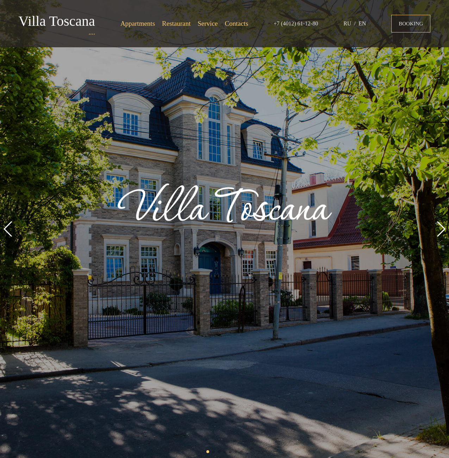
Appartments (137, 23)
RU (347, 23)
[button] (8, 229)
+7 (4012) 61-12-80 (296, 23)
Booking (411, 23)
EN (362, 23)
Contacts (236, 23)
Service (208, 23)
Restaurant (176, 23)
